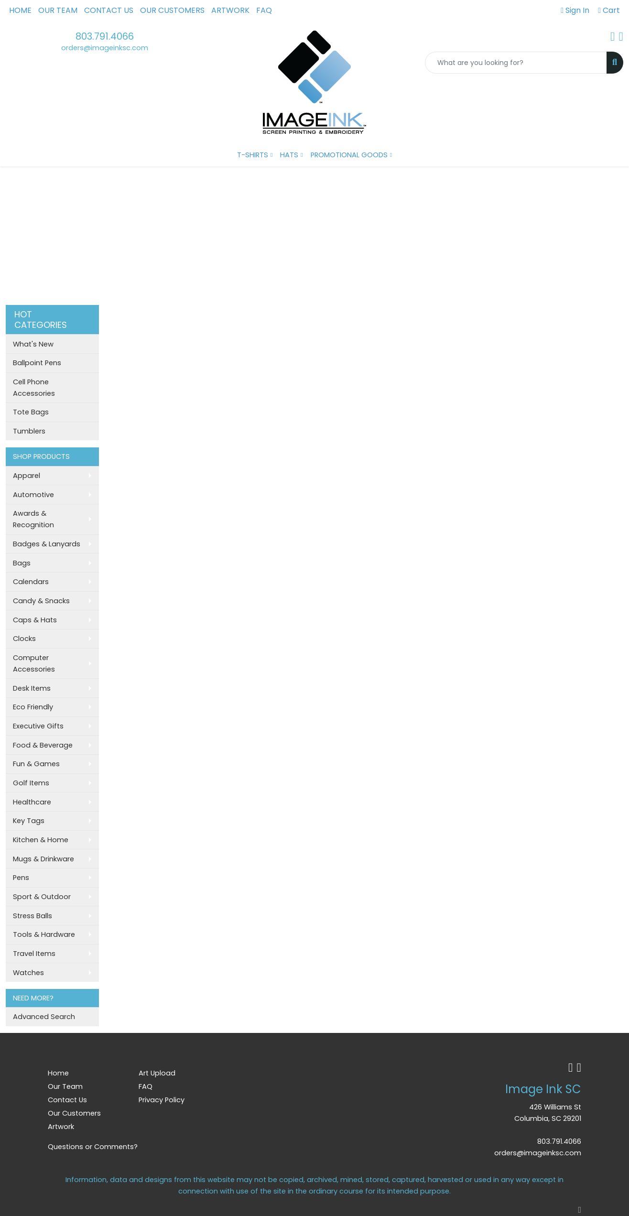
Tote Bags (31, 412)
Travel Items (34, 953)
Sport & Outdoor (42, 896)
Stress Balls (32, 916)
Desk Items (32, 688)
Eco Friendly (33, 707)
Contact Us (108, 10)
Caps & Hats (35, 620)
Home (20, 10)
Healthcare (32, 802)
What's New (33, 344)
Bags (22, 563)
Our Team (57, 10)
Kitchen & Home (40, 840)
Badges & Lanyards (46, 544)
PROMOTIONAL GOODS (349, 155)
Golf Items (31, 783)
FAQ (264, 10)
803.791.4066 (105, 36)
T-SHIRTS (252, 155)
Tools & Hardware (44, 934)
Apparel (26, 475)
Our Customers (172, 10)
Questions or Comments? (93, 1146)
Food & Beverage (43, 745)
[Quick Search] (516, 63)
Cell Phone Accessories (34, 387)
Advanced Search (44, 1016)
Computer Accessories (34, 663)
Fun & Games (36, 764)
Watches (28, 972)
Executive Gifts (38, 726)
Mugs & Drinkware (43, 859)
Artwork (230, 10)
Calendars (31, 581)
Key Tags (28, 820)
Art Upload (157, 1073)
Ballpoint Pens (37, 363)
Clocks (24, 638)
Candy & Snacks (41, 601)
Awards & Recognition (33, 519)
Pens (21, 877)
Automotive (33, 494)
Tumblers (29, 431)
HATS (289, 155)
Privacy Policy (161, 1100)
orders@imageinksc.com (104, 48)
